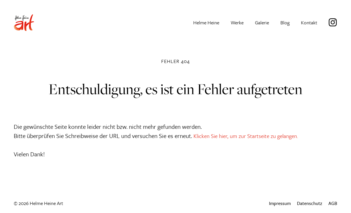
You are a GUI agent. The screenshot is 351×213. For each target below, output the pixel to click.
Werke (237, 23)
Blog (285, 23)
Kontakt (309, 23)
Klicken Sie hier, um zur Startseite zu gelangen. (251, 135)
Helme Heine (206, 23)
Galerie (262, 23)
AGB (332, 203)
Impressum (279, 203)
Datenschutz (309, 203)
